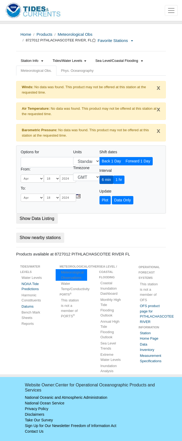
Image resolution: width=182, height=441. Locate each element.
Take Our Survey (39, 420)
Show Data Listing (37, 218)
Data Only (122, 200)
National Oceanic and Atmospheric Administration (66, 397)
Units (77, 152)
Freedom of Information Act (93, 426)
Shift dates (108, 152)
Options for (30, 152)
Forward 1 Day (138, 161)
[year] (68, 179)
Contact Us (34, 431)
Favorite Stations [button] (115, 40)
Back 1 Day (111, 161)
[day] (52, 179)
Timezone (81, 168)
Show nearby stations (40, 237)
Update (105, 191)
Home (25, 34)
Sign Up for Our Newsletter (47, 426)
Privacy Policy (36, 409)
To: (23, 188)
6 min (106, 179)
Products (44, 34)
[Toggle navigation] (171, 10)
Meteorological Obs (75, 34)
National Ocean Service (45, 403)
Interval (105, 170)
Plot (105, 200)
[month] (32, 179)
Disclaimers (34, 414)
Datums (28, 306)
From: (26, 169)
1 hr (119, 179)
